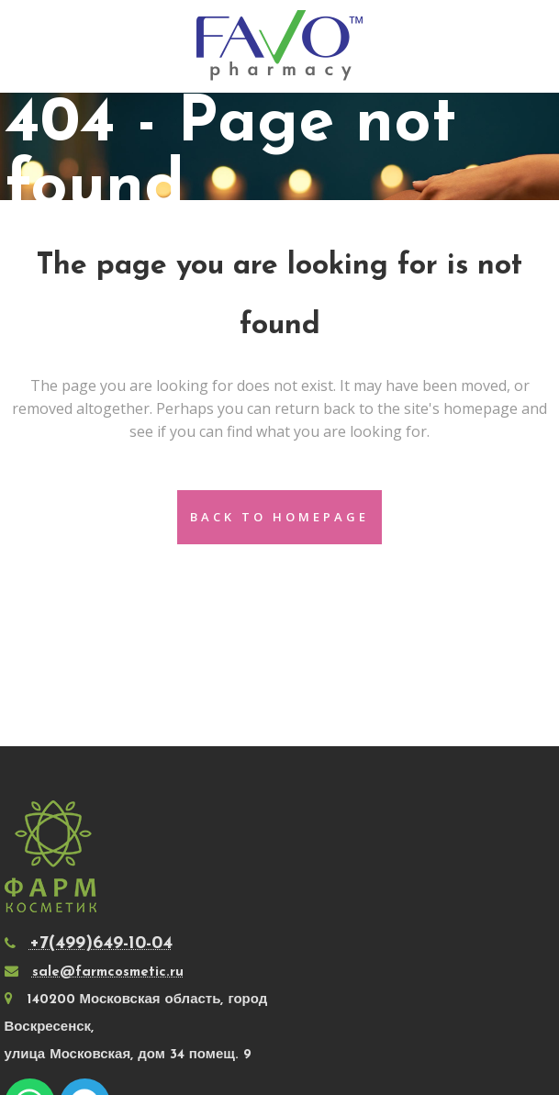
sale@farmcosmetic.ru (108, 972)
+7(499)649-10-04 (101, 943)
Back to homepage (279, 516)
